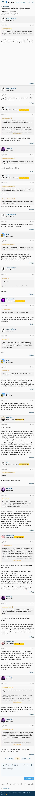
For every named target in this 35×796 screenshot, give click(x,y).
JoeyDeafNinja (6, 14)
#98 (33, 648)
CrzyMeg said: (6, 28)
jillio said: (4, 339)
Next (24, 758)
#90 (33, 335)
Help (28, 792)
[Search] (33, 2)
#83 (33, 114)
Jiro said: (4, 278)
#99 (33, 683)
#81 (33, 25)
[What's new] (29, 2)
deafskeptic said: (6, 687)
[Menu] (2, 2)
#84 (33, 154)
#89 (33, 305)
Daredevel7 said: (6, 607)
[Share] (30, 25)
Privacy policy (22, 792)
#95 (33, 495)
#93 (33, 424)
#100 (33, 726)
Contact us (4, 792)
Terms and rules (12, 792)
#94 (33, 469)
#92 (33, 400)
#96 (33, 542)
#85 (33, 182)
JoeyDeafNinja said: (7, 158)
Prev (11, 758)
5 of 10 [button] (17, 758)
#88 (33, 274)
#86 (33, 221)
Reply (32, 83)
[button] (3, 765)
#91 (33, 367)
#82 (33, 95)
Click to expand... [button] (17, 133)
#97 (33, 603)
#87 (33, 241)
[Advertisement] (17, 63)
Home (3, 794)
